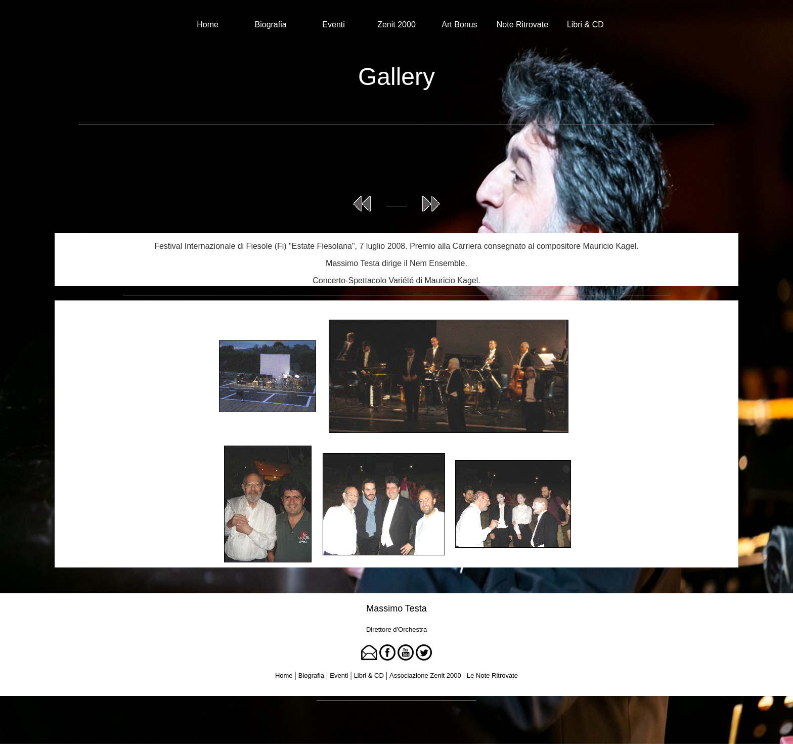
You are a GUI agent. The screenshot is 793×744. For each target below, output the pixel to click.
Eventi (333, 24)
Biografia (271, 24)
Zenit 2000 (396, 24)
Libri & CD (585, 24)
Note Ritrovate (522, 24)
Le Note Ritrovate (492, 675)
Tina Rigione (416, 714)
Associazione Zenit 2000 (425, 675)
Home (207, 24)
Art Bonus (459, 24)
